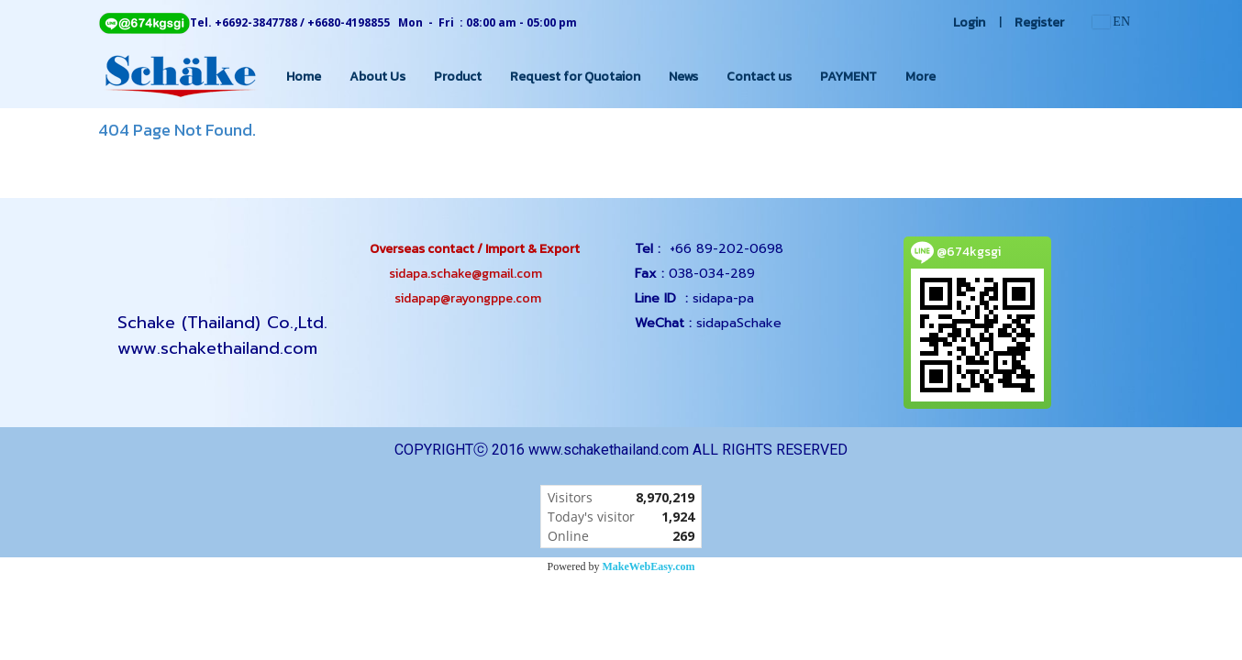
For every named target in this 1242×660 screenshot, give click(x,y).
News (683, 76)
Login (969, 22)
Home (303, 76)
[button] (966, 76)
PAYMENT (848, 76)
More (920, 76)
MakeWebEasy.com (649, 566)
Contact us (759, 76)
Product (458, 76)
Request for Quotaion (575, 76)
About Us (377, 76)
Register (1039, 22)
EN (1111, 21)
